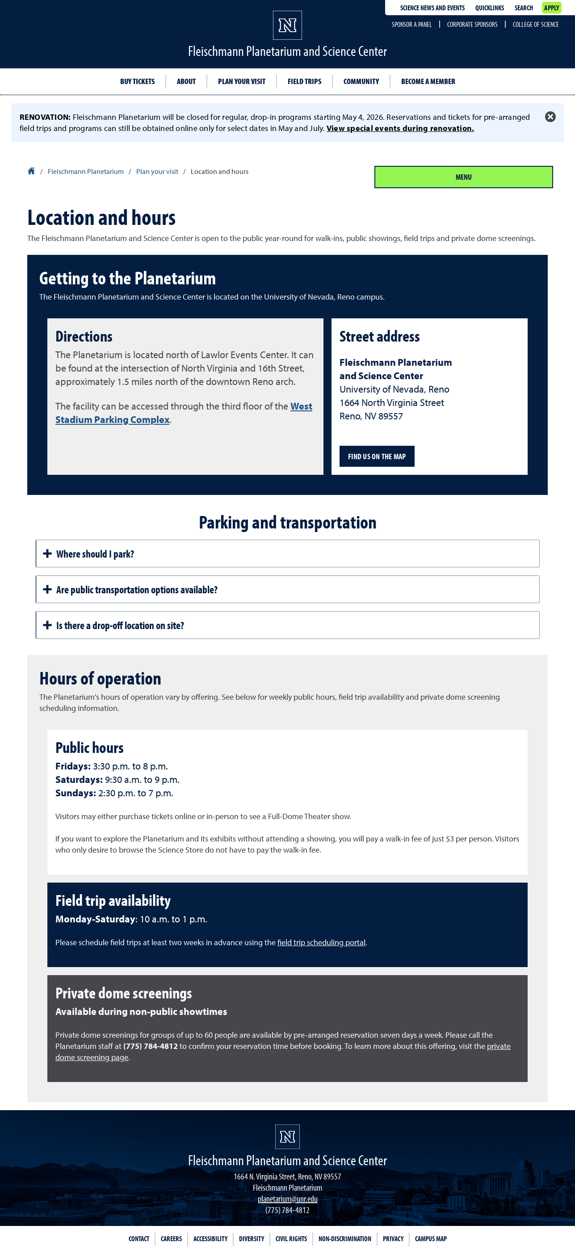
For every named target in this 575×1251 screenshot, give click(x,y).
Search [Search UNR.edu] (524, 7)
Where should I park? (88, 553)
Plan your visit (241, 81)
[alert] (287, 122)
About (186, 81)
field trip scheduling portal (321, 942)
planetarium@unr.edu (288, 1198)
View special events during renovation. (400, 128)
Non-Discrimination (345, 1238)
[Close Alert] (550, 116)
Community (361, 81)
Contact (139, 1238)
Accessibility (210, 1238)
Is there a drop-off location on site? (113, 625)
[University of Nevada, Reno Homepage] (287, 1136)
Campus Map (431, 1238)
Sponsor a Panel (412, 24)
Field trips (304, 81)
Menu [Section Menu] (464, 177)
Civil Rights (291, 1238)
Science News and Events (432, 7)
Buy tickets (137, 81)
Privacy (393, 1238)
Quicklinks (489, 7)
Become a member (428, 81)
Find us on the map (377, 456)
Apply (551, 7)
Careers (171, 1238)
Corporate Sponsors (472, 24)
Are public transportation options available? (130, 589)
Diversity (251, 1238)
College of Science (536, 24)
